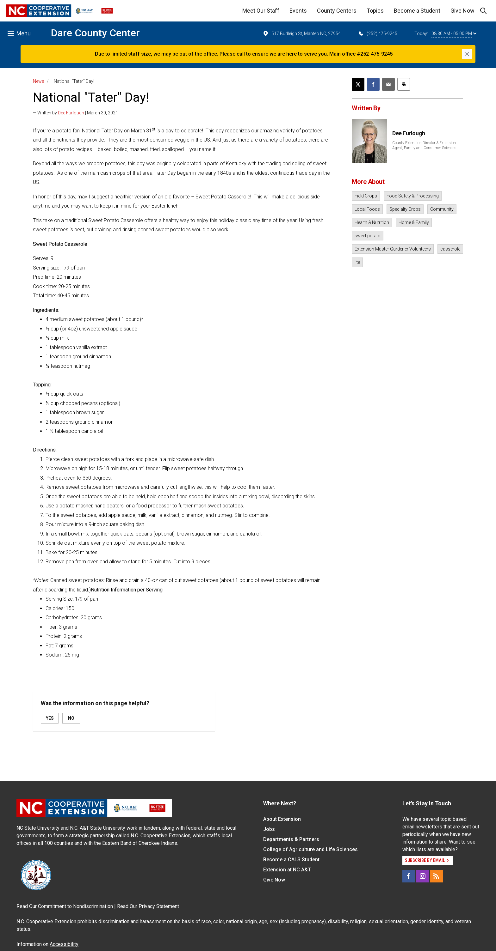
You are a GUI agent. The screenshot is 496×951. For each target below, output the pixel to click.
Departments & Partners (291, 839)
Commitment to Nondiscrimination (75, 906)
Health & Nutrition (372, 222)
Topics (375, 10)
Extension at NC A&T (287, 870)
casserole (450, 248)
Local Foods (367, 209)
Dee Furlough (71, 112)
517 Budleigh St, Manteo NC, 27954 (302, 33)
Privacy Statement (159, 906)
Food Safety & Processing (413, 195)
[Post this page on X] (358, 84)
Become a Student (417, 10)
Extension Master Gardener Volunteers (393, 248)
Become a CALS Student (291, 860)
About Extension (282, 819)
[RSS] (436, 876)
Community (442, 209)
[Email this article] (388, 84)
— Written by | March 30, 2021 (75, 112)
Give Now (462, 10)
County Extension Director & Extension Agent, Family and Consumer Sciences (424, 145)
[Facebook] (408, 876)
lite (357, 262)
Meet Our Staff (260, 10)
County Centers (336, 10)
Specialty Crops (405, 209)
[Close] (467, 54)
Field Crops (366, 195)
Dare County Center (95, 33)
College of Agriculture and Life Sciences (310, 849)
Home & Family (414, 222)
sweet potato (368, 235)
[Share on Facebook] (373, 84)
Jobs (269, 829)
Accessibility (64, 944)
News (38, 81)
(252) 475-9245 (377, 33)
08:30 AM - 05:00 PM (453, 33)
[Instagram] (422, 876)
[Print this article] (403, 84)
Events (298, 10)
